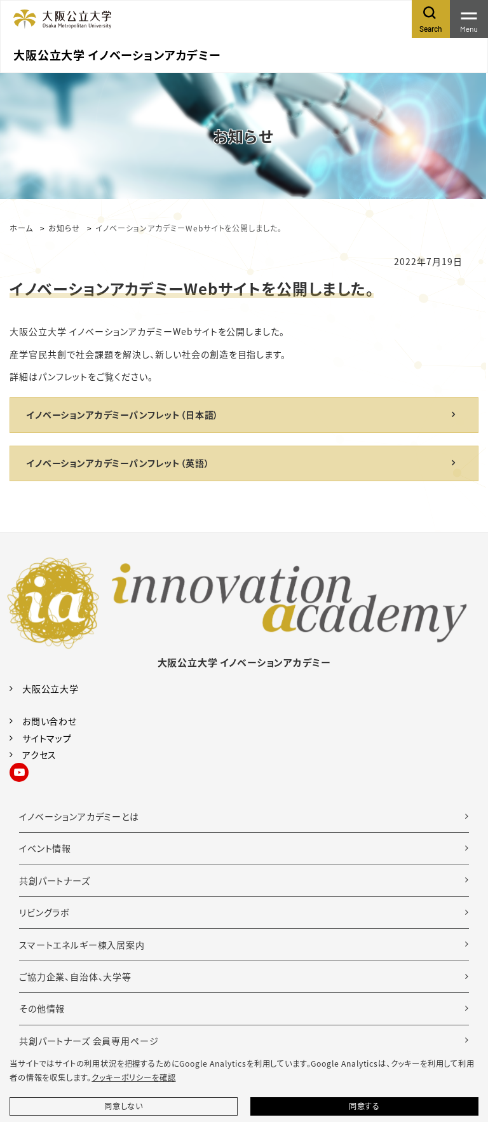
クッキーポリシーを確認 (133, 1077)
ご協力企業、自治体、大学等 (75, 976)
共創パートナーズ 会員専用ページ (88, 1040)
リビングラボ (44, 912)
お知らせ (64, 227)
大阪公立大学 (50, 688)
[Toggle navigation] (469, 19)
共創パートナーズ (54, 880)
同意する (364, 1106)
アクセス (39, 754)
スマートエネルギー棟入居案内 (82, 944)
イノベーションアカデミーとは (79, 816)
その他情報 (42, 1008)
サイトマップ (47, 738)
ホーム (21, 227)
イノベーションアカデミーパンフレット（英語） (117, 462)
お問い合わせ (49, 721)
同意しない (123, 1106)
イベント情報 (45, 848)
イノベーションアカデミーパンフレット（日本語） (122, 414)
